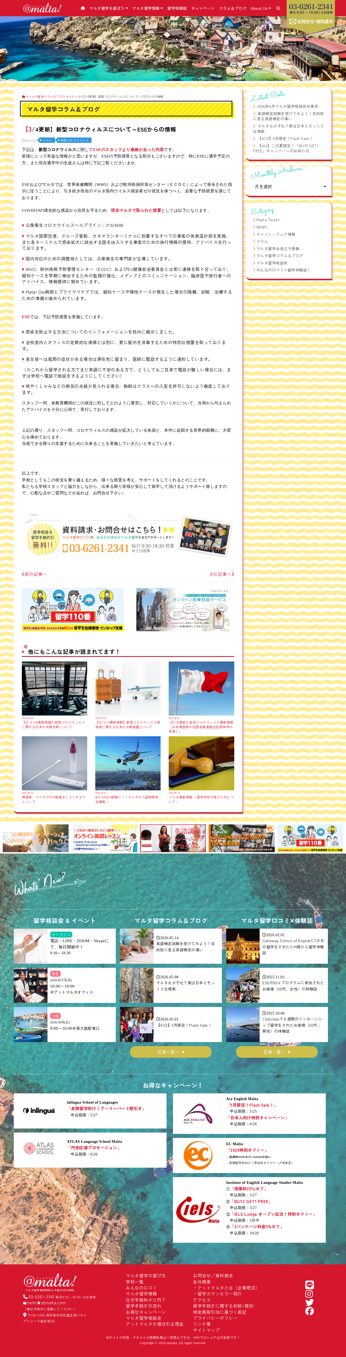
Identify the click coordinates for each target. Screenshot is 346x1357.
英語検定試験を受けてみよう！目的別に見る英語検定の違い (288, 116)
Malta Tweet (268, 219)
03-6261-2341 (42, 1296)
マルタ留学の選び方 (146, 1275)
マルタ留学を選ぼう (108, 8)
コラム (47, 140)
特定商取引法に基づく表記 (219, 1312)
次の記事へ (221, 574)
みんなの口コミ (141, 1287)
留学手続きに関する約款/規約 (223, 1305)
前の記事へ (34, 574)
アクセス (202, 1299)
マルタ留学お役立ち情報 (278, 248)
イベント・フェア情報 (276, 234)
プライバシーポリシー (215, 1318)
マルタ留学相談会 (272, 263)
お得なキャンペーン (146, 1312)
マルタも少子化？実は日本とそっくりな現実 (288, 128)
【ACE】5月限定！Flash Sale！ (285, 138)
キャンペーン (203, 8)
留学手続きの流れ (143, 1305)
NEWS (261, 227)
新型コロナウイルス (75, 140)
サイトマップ (206, 1330)
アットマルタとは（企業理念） (229, 1287)
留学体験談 (177, 8)
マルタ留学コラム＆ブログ (279, 255)
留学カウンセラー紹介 (220, 1293)
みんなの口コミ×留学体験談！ (283, 270)
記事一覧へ (168, 1052)
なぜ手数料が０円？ (146, 1299)
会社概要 (202, 1281)
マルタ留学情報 (147, 8)
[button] (9, 839)
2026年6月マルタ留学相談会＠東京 (287, 106)
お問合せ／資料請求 (213, 1275)
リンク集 (202, 1324)
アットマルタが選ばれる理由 (155, 1324)
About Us (261, 8)
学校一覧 (135, 1281)
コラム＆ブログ (233, 8)
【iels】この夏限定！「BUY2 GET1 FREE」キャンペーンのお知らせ (285, 148)
